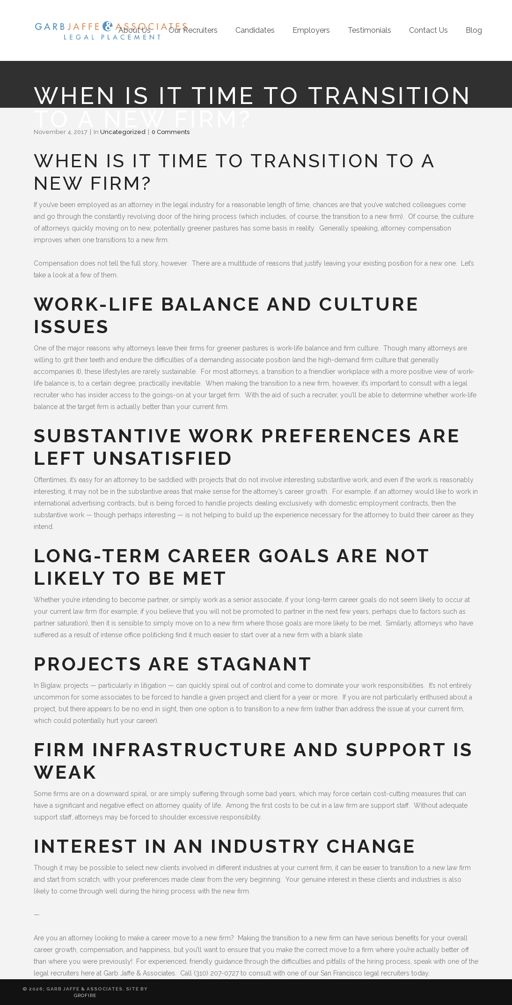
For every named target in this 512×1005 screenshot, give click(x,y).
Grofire (85, 995)
